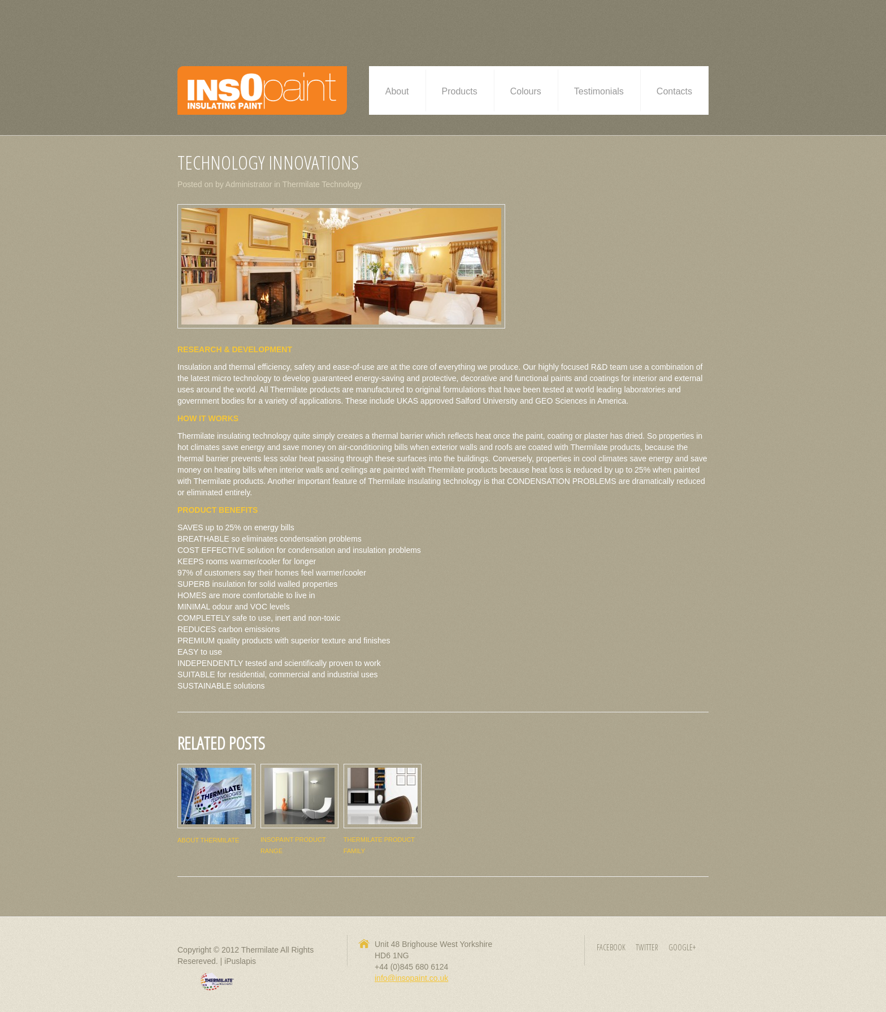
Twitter (647, 947)
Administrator (248, 184)
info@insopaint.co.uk (411, 978)
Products (459, 91)
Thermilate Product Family (379, 845)
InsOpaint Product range (293, 845)
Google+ (682, 947)
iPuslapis (240, 961)
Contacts (674, 91)
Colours (525, 91)
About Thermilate (208, 840)
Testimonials (599, 91)
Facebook (611, 947)
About (397, 91)
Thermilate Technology (322, 184)
